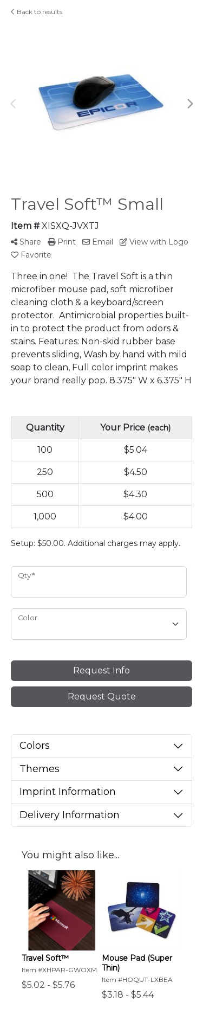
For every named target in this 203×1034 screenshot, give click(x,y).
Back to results (36, 12)
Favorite (31, 255)
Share (26, 242)
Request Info (101, 670)
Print (62, 242)
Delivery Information (69, 815)
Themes (39, 769)
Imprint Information (67, 792)
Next (189, 104)
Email (97, 242)
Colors (34, 746)
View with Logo (154, 242)
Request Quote (102, 696)
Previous (13, 104)
